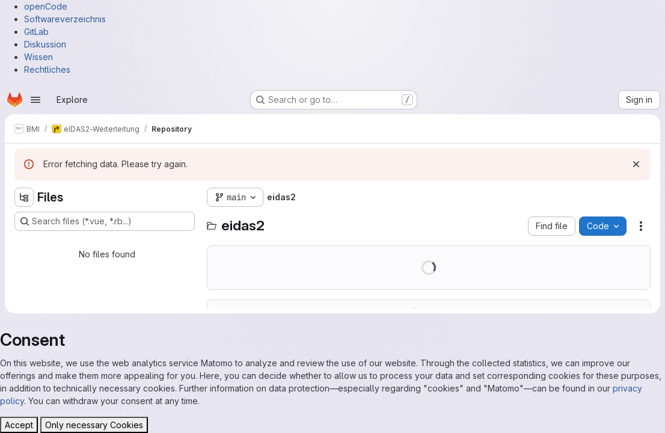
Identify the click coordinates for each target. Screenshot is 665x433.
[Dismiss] (636, 164)
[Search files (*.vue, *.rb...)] (104, 221)
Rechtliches (47, 69)
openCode (45, 6)
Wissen (38, 57)
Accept (19, 425)
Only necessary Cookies (94, 425)
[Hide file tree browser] (24, 197)
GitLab (36, 31)
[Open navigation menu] (35, 99)
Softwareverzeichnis (65, 19)
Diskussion (45, 44)
